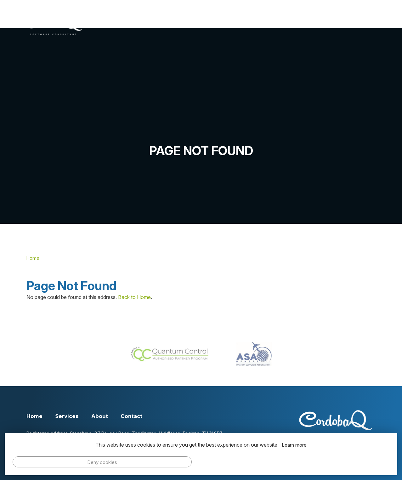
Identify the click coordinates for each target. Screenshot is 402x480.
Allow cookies (300, 462)
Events (317, 24)
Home (203, 24)
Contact (356, 24)
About (280, 24)
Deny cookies (102, 462)
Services (241, 24)
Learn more (294, 445)
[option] (201, 126)
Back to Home (134, 297)
